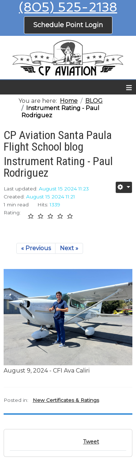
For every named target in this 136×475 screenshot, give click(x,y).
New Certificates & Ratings (66, 400)
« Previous (36, 248)
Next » (69, 248)
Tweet (91, 441)
